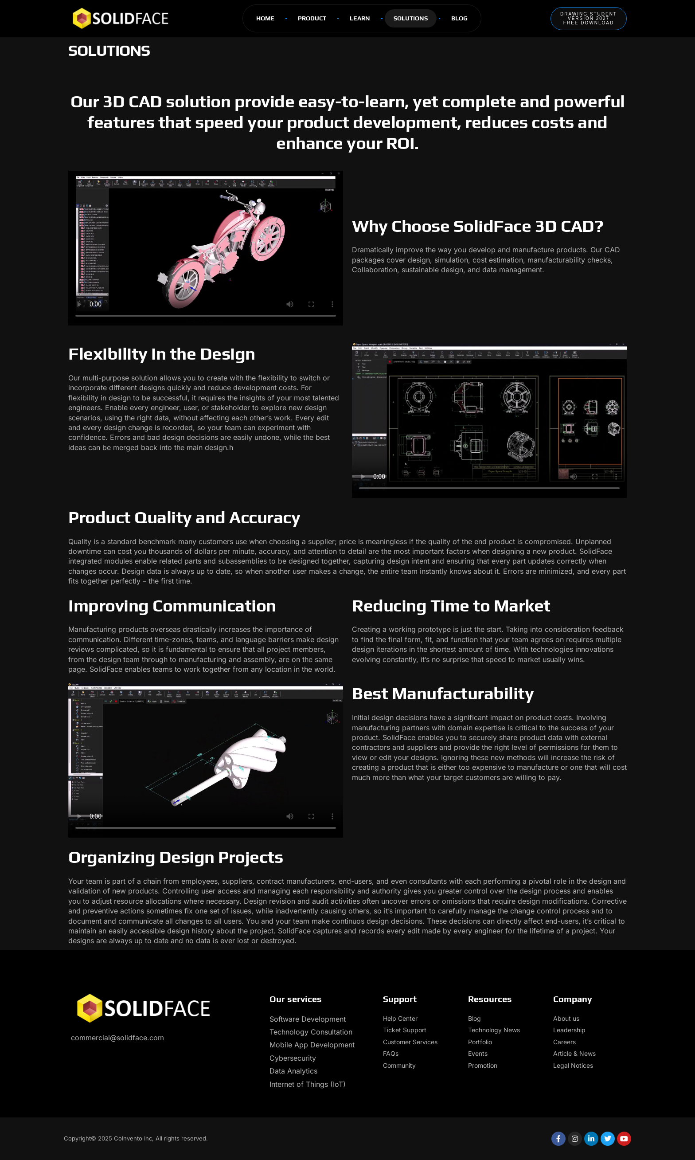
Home (265, 18)
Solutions (411, 18)
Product (312, 18)
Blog (459, 18)
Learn (360, 18)
